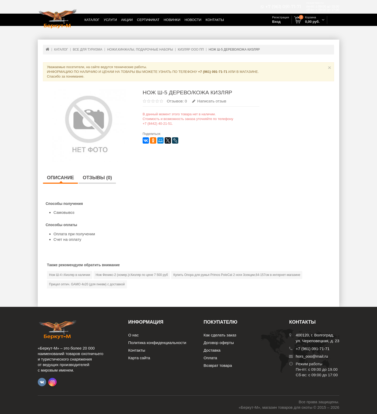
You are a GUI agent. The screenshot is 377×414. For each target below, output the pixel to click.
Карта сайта (139, 358)
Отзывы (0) (97, 177)
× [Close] (329, 67)
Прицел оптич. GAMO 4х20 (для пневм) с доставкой (87, 284)
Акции (127, 20)
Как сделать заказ (220, 335)
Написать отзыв (209, 101)
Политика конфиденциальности (157, 342)
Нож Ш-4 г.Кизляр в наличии (69, 275)
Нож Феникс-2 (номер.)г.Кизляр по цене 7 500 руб (132, 275)
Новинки (172, 20)
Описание (60, 177)
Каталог (91, 20)
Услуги (110, 20)
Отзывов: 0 (177, 101)
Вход (276, 22)
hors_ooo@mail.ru (312, 356)
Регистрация (280, 17)
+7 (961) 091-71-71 (283, 6)
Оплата (210, 358)
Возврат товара (218, 365)
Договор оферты (219, 342)
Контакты (215, 20)
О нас (133, 335)
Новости (193, 20)
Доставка (212, 350)
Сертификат (148, 20)
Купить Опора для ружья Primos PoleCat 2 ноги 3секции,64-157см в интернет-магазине (236, 275)
